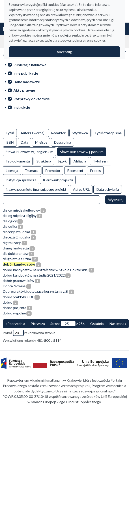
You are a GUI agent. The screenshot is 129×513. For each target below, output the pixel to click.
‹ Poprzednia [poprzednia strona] (15, 323)
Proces (95, 170)
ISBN (10, 142)
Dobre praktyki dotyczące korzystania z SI (35, 291)
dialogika (10, 226)
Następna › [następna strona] (117, 323)
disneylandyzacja (16, 248)
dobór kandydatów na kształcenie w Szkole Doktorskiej (45, 270)
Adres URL (81, 189)
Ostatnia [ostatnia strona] (97, 323)
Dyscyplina (62, 142)
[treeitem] (64, 64)
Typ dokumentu (18, 160)
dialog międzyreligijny (20, 215)
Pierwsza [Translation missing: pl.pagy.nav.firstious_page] (38, 323)
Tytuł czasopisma (108, 132)
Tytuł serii (100, 160)
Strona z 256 (67, 323)
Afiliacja (79, 160)
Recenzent (75, 170)
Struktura (44, 160)
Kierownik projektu (58, 179)
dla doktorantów (15, 253)
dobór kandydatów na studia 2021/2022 (34, 275)
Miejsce (41, 142)
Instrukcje (21, 107)
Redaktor (58, 132)
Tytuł (10, 132)
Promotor (52, 170)
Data (24, 142)
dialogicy (10, 221)
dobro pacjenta (14, 307)
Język (62, 160)
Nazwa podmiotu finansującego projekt (36, 189)
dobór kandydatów (19, 264)
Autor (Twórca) (32, 132)
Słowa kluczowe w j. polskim (81, 151)
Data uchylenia (107, 189)
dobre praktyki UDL (18, 297)
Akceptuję (65, 52)
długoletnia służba (17, 259)
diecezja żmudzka (16, 231)
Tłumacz (32, 170)
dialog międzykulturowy (21, 210)
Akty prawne (24, 90)
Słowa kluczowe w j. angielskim (29, 151)
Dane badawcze (26, 82)
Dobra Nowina (14, 286)
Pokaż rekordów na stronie (29, 333)
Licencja (12, 170)
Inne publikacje (25, 73)
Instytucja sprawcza (21, 179)
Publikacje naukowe (29, 65)
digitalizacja (12, 242)
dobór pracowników (18, 280)
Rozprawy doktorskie (31, 99)
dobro (7, 302)
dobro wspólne (14, 313)
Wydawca (80, 132)
